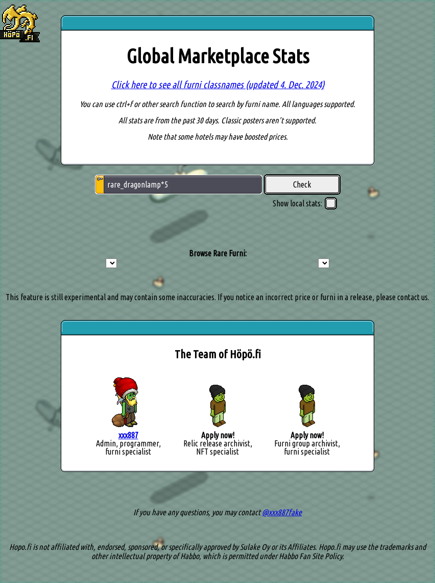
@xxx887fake (282, 512)
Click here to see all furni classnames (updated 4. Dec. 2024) (217, 84)
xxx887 (128, 435)
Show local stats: (305, 203)
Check (302, 184)
